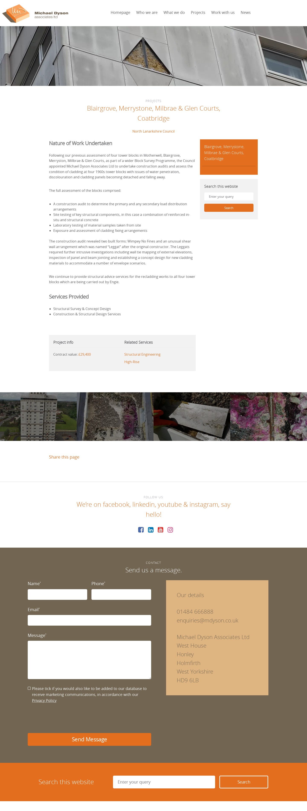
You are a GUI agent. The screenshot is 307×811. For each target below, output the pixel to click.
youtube (170, 504)
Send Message (89, 739)
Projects (198, 12)
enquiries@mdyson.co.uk (207, 620)
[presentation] (60, 718)
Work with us (223, 12)
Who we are (147, 12)
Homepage (120, 12)
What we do (174, 12)
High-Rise (131, 361)
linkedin (143, 504)
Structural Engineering (142, 354)
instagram (204, 504)
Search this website (221, 186)
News (246, 12)
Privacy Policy (44, 700)
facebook (116, 504)
